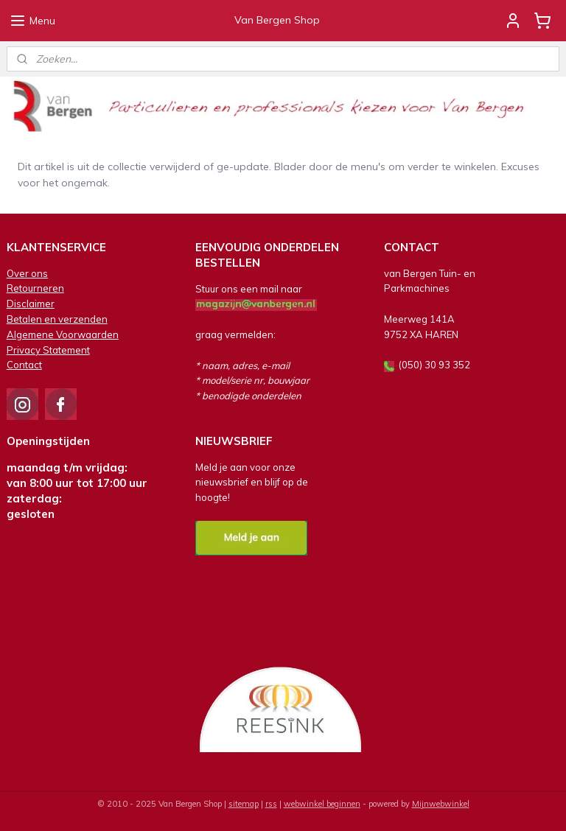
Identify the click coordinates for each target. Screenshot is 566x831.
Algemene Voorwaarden (63, 334)
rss (271, 804)
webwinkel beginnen (322, 804)
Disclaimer (31, 303)
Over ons (27, 273)
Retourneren (35, 288)
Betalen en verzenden (57, 319)
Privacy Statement (48, 350)
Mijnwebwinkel (440, 804)
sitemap (243, 804)
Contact (24, 365)
